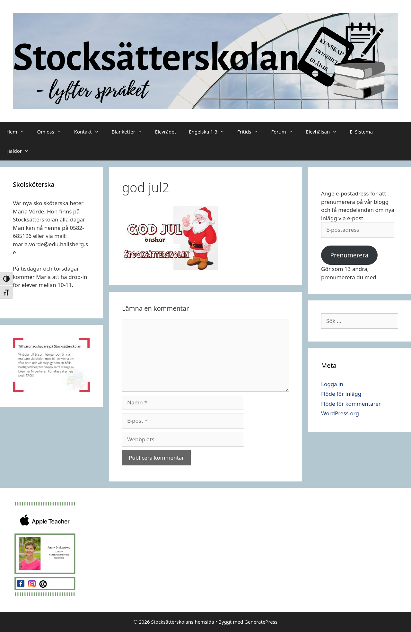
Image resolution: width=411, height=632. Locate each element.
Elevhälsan (324, 131)
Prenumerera (349, 255)
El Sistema (361, 131)
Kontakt (89, 131)
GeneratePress (260, 622)
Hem (18, 131)
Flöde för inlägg (341, 393)
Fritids (251, 131)
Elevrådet (165, 131)
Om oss (52, 131)
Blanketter (130, 131)
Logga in (332, 384)
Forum (285, 131)
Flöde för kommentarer (351, 403)
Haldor (20, 150)
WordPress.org (340, 413)
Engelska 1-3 (210, 131)
